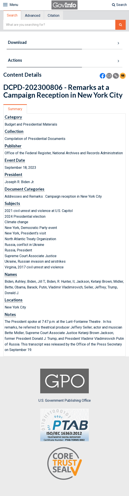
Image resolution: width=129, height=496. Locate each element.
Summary (15, 109)
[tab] (12, 15)
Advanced (32, 15)
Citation (53, 15)
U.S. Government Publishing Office (64, 386)
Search (119, 5)
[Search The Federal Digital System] (120, 25)
